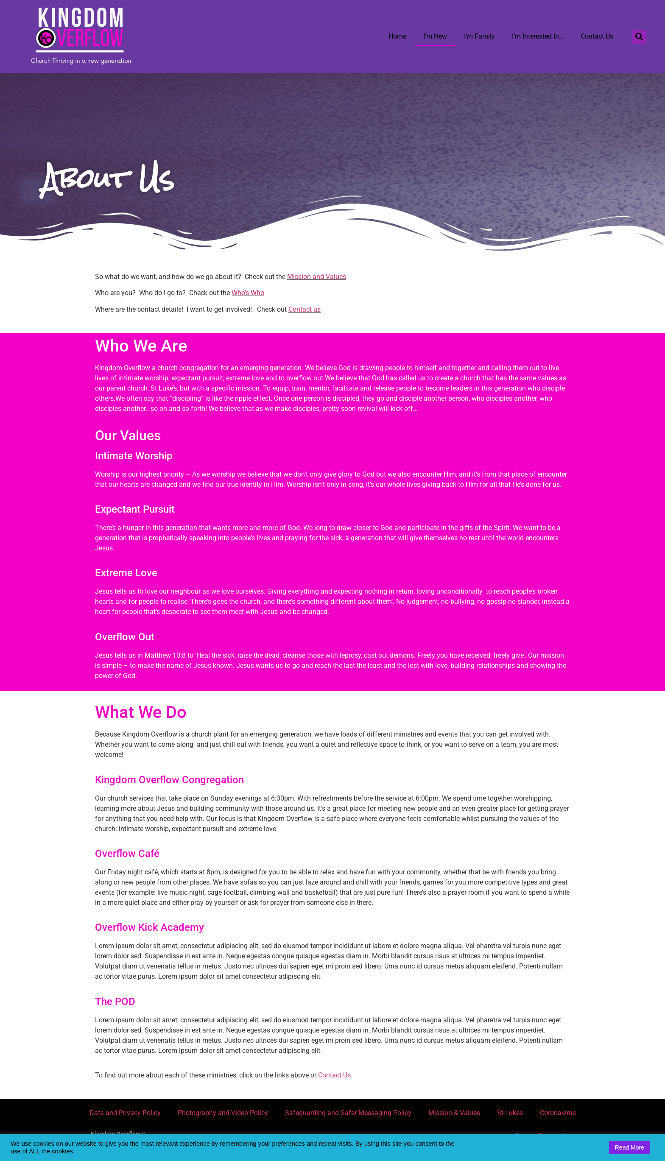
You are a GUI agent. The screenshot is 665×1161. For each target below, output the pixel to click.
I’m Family (479, 36)
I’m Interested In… (538, 36)
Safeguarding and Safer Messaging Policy (348, 1113)
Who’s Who (248, 293)
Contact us (304, 309)
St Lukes (510, 1113)
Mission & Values (454, 1113)
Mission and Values (316, 277)
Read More (629, 1147)
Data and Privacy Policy (125, 1113)
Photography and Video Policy (223, 1113)
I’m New (435, 36)
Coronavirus (558, 1113)
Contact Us (597, 36)
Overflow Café (127, 854)
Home (397, 36)
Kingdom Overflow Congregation (169, 780)
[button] (639, 37)
